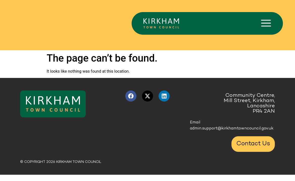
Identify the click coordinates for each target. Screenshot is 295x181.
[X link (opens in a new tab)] (147, 96)
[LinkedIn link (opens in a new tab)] (164, 96)
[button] (266, 23)
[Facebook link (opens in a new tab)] (130, 96)
